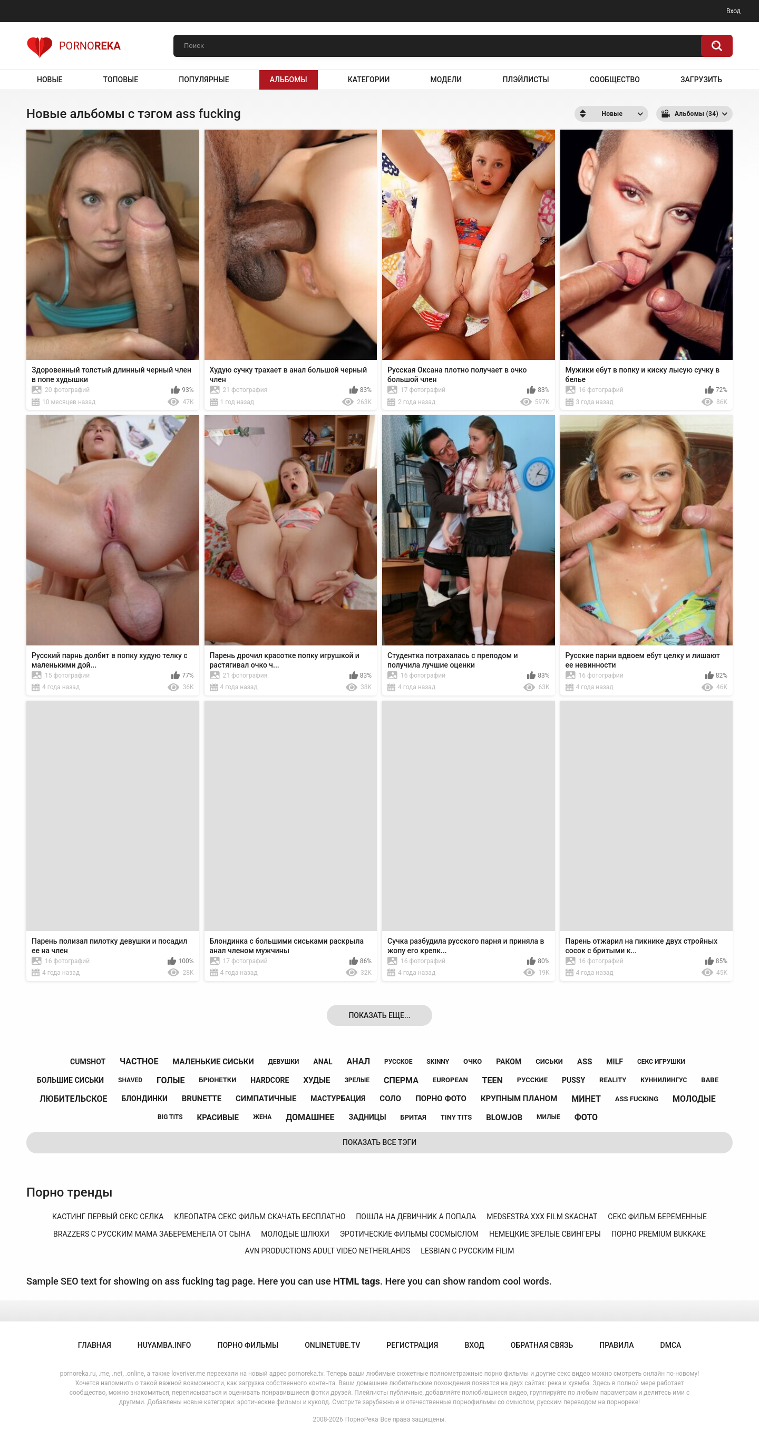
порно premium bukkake (658, 1234)
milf (614, 1061)
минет (586, 1099)
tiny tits (456, 1117)
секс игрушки (661, 1061)
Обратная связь (542, 1345)
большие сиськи (70, 1080)
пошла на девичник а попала (416, 1216)
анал (358, 1061)
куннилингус (663, 1080)
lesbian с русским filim (467, 1251)
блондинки (144, 1098)
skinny (437, 1061)
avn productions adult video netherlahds (328, 1251)
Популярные (204, 79)
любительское (73, 1099)
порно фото (440, 1098)
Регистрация (412, 1345)
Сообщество (615, 79)
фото (586, 1117)
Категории (369, 79)
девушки (283, 1061)
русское (398, 1061)
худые (316, 1080)
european (450, 1080)
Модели (446, 79)
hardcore (269, 1080)
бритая (413, 1117)
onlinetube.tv (332, 1345)
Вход (733, 11)
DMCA (671, 1345)
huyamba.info (164, 1345)
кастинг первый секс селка (107, 1216)
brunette (201, 1098)
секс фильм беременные (657, 1216)
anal (322, 1061)
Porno (73, 46)
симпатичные (266, 1098)
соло (390, 1098)
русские (532, 1080)
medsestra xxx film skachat (541, 1216)
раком (508, 1061)
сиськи (549, 1061)
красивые (218, 1117)
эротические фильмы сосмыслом (409, 1234)
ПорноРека (361, 1419)
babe (709, 1080)
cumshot (87, 1061)
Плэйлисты (525, 79)
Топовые (120, 79)
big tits (170, 1117)
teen (492, 1080)
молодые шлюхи (295, 1234)
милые (548, 1117)
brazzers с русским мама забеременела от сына (151, 1234)
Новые (49, 79)
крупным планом (519, 1098)
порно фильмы (247, 1345)
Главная (94, 1345)
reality (612, 1080)
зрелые (356, 1080)
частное (139, 1061)
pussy (573, 1080)
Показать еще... (379, 1015)
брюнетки (217, 1080)
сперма (401, 1080)
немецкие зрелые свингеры (545, 1234)
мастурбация (337, 1098)
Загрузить (701, 79)
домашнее (310, 1117)
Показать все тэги (379, 1142)
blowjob (504, 1117)
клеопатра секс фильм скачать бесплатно (259, 1216)
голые (170, 1080)
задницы (367, 1117)
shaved (130, 1080)
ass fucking (636, 1099)
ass (584, 1061)
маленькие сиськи (213, 1061)
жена (262, 1117)
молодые (694, 1099)
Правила (616, 1345)
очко (472, 1061)
